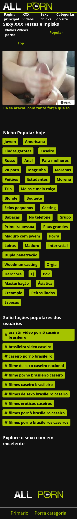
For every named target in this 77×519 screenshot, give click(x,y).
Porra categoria (50, 513)
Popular (56, 32)
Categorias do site (65, 16)
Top (21, 43)
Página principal (11, 16)
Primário (20, 513)
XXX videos (28, 16)
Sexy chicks (46, 16)
